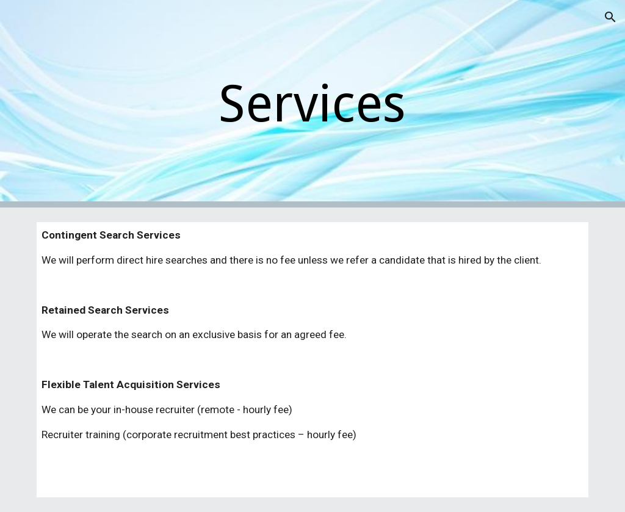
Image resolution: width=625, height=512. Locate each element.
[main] (312, 104)
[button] (610, 17)
